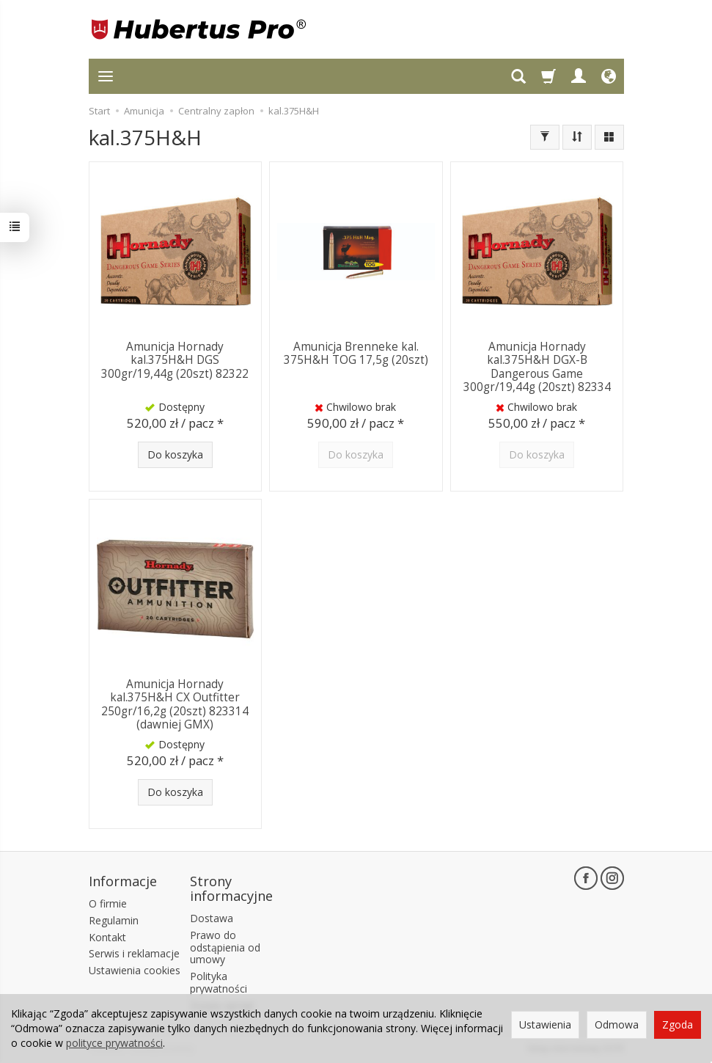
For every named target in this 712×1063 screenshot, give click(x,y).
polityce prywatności (114, 1043)
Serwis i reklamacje (134, 953)
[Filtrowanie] (544, 137)
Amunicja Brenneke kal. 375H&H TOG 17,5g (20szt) (356, 353)
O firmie (108, 903)
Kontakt (107, 937)
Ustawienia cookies (134, 970)
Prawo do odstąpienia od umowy (225, 947)
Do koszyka (175, 454)
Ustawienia (545, 1024)
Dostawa (211, 918)
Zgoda (677, 1024)
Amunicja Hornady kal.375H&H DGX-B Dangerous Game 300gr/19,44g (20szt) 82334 (537, 367)
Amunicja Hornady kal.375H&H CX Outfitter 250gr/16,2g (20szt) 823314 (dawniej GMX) (175, 704)
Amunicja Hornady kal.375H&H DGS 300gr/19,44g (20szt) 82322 (175, 360)
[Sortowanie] (577, 137)
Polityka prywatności (218, 982)
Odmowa (617, 1024)
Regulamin (114, 920)
